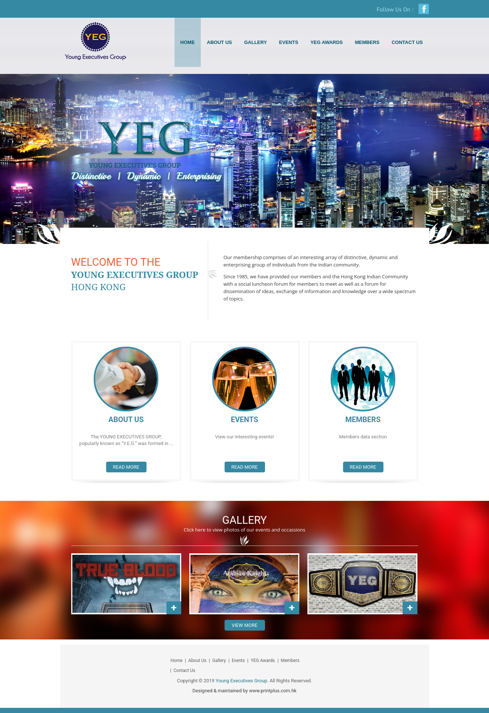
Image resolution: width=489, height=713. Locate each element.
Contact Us (407, 42)
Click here (195, 529)
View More (245, 625)
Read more (126, 467)
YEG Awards (326, 42)
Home (187, 42)
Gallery (255, 42)
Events (288, 42)
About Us (219, 42)
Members (367, 42)
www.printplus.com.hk (273, 690)
